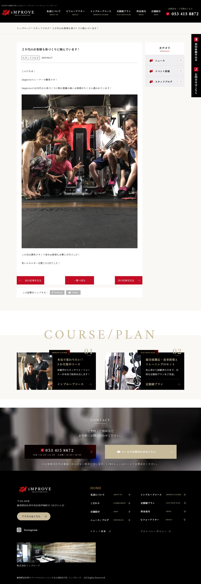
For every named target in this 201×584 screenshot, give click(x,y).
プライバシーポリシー (153, 531)
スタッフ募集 (98, 531)
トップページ (24, 28)
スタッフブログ (41, 28)
